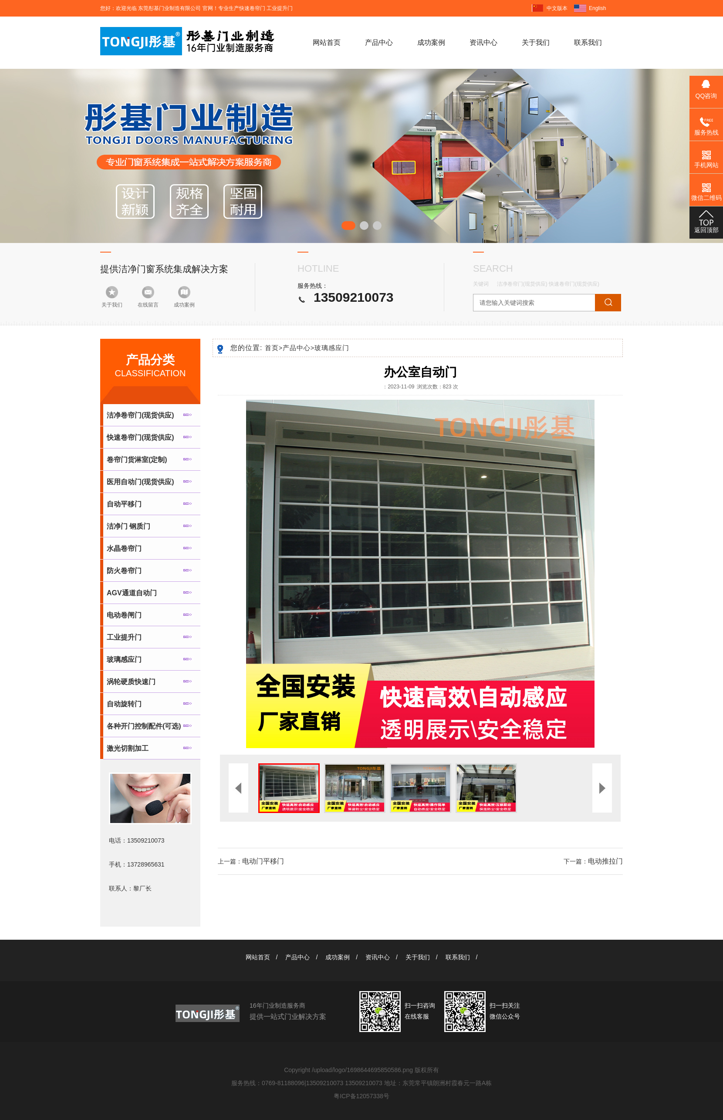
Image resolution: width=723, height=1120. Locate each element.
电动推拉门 (605, 861)
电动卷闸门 (124, 615)
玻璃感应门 (124, 659)
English (597, 8)
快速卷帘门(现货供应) (574, 284)
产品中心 (379, 42)
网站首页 (327, 42)
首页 (274, 347)
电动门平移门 (263, 861)
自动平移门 (124, 504)
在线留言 (148, 305)
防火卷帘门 (124, 570)
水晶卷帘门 (124, 548)
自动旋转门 (124, 704)
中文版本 (557, 8)
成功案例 (431, 42)
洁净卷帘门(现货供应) (522, 284)
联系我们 (588, 42)
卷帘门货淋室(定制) (137, 459)
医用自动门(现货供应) (140, 482)
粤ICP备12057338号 (361, 1096)
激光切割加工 (128, 748)
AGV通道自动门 (132, 593)
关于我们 (536, 42)
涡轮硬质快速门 (131, 681)
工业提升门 (124, 637)
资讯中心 (483, 42)
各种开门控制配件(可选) (144, 726)
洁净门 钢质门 (128, 526)
